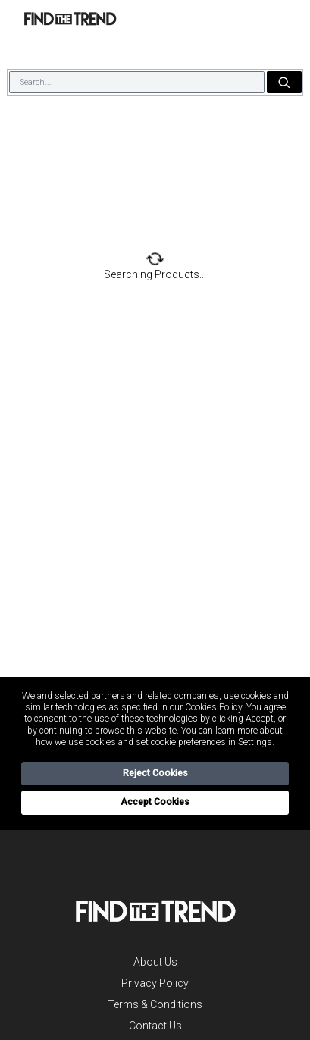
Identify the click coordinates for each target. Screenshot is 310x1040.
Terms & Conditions (155, 1004)
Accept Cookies (155, 802)
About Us (155, 962)
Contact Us (155, 1026)
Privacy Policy (155, 983)
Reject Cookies (155, 773)
